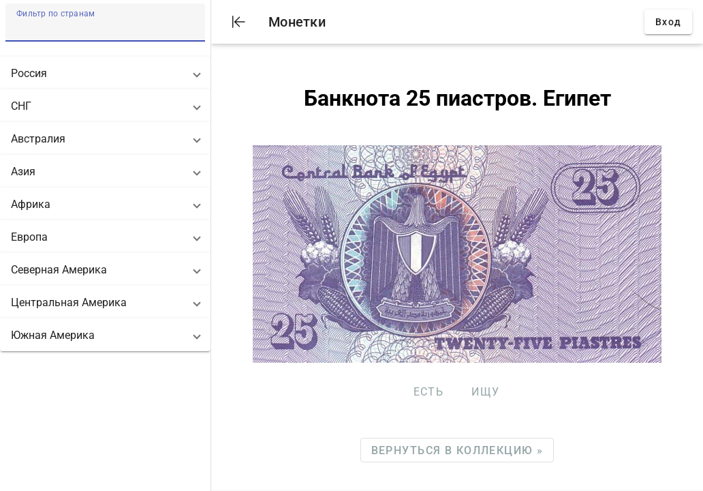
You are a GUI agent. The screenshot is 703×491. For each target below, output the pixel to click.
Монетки (297, 22)
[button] (105, 73)
